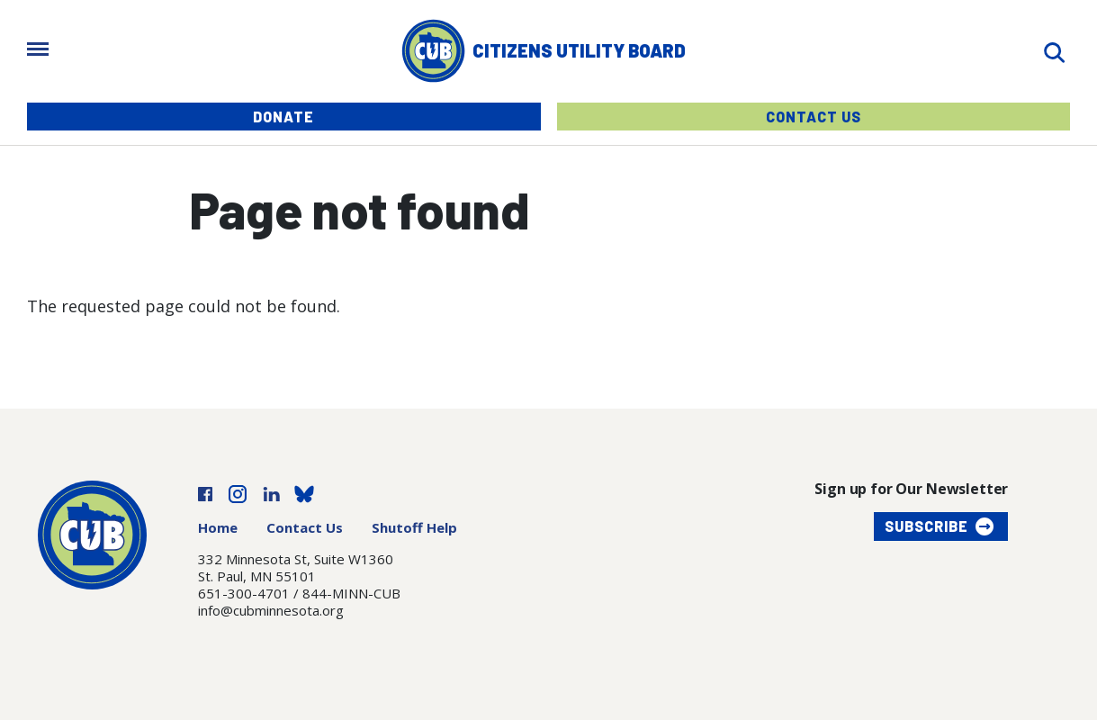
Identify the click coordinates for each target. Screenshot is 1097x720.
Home (218, 527)
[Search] (1054, 51)
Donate (283, 116)
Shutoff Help (414, 527)
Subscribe (926, 526)
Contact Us (813, 116)
